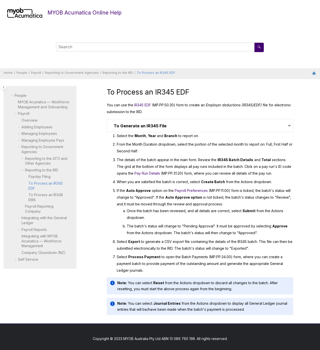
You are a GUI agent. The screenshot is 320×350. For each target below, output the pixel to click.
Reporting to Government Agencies (72, 73)
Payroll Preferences (191, 190)
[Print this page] (314, 73)
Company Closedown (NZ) (44, 252)
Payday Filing (39, 176)
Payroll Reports (34, 229)
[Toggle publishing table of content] (3, 87)
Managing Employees (39, 133)
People (21, 73)
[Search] (259, 47)
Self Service (28, 259)
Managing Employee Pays (43, 140)
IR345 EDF (142, 105)
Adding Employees (37, 127)
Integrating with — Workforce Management (42, 241)
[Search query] (160, 47)
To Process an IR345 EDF (156, 73)
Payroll (36, 73)
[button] (12, 95)
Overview (30, 120)
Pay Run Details (147, 173)
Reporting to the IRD (117, 73)
